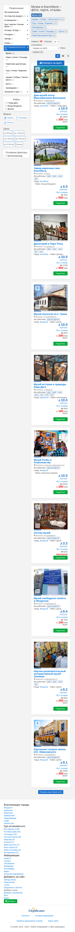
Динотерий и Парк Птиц (48, 243)
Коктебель (44, 106)
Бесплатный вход (13, 156)
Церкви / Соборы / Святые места (17, 78)
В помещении (11, 20)
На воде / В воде (12, 30)
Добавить (10, 901)
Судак (6, 821)
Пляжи (8, 43)
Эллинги (9, 842)
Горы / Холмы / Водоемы (16, 72)
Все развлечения (11, 12)
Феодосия (44, 322)
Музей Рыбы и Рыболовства (43, 461)
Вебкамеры (9, 866)
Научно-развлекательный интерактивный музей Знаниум (50, 674)
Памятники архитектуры (16, 65)
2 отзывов (62, 263)
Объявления (9, 863)
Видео (6, 871)
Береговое (8, 813)
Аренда (8, 39)
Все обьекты (11, 829)
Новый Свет (9, 823)
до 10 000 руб (9, 144)
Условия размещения (44, 916)
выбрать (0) (38, 52)
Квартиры (9, 839)
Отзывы (7, 861)
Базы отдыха (11, 847)
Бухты (9, 84)
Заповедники (12, 88)
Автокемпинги (11, 853)
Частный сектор (12, 837)
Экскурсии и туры (13, 92)
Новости (7, 858)
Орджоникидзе (10, 818)
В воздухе (9, 34)
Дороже (19, 144)
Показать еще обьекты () (51, 792)
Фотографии (9, 869)
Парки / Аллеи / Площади (16, 58)
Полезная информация (13, 874)
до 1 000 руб (19, 133)
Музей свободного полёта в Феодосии (50, 599)
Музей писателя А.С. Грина (50, 314)
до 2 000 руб (8, 139)
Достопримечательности (14, 48)
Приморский (9, 815)
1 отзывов (62, 330)
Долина (9, 109)
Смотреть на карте (51, 63)
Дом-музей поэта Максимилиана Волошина (49, 96)
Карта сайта (53, 921)
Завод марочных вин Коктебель (47, 169)
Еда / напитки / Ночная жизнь (14, 25)
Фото (6, 895)
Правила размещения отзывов (30, 921)
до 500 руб (8, 133)
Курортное (44, 397)
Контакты (25, 916)
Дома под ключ (11, 845)
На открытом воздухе (15, 16)
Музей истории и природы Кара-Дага (50, 385)
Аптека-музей (42, 532)
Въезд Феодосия (13, 106)
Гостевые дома (12, 832)
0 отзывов (62, 114)
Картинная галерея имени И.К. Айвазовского (49, 750)
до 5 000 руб (20, 139)
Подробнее (60, 128)
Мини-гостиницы (12, 850)
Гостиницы (10, 834)
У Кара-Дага (11, 103)
